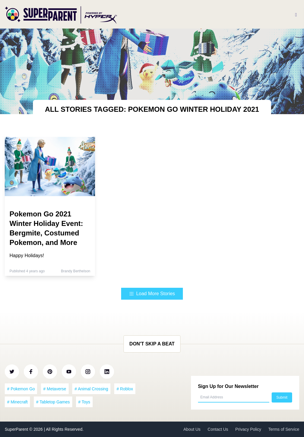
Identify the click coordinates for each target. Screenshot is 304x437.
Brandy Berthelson (75, 271)
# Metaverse (54, 388)
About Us (192, 429)
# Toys (84, 402)
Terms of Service (283, 429)
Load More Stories (152, 293)
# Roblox (125, 388)
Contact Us (218, 429)
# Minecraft (17, 402)
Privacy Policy (248, 429)
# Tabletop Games (53, 402)
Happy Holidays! (27, 255)
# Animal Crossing (91, 388)
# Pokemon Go (21, 388)
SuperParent (17, 429)
